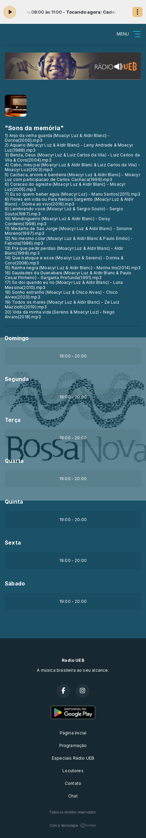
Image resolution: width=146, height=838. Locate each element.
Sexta (13, 542)
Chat (73, 795)
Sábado (15, 583)
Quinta (14, 502)
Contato (73, 783)
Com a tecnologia (73, 825)
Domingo (17, 338)
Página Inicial (73, 732)
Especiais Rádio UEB (73, 758)
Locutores (73, 770)
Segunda (17, 379)
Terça (12, 420)
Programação (73, 745)
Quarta (14, 461)
